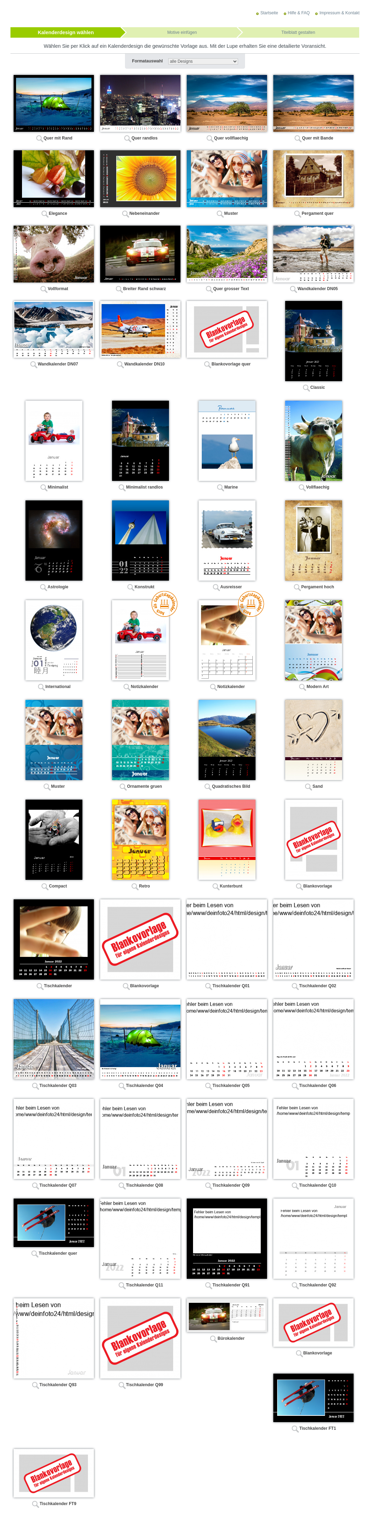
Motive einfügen (182, 32)
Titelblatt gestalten (298, 32)
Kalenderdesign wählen (66, 32)
